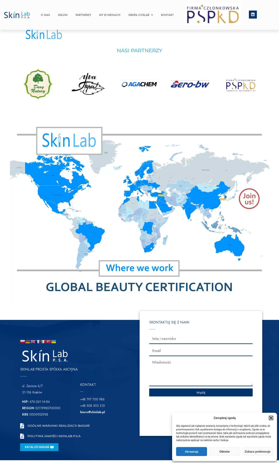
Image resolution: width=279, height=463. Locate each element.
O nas (45, 9)
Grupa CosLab (140, 9)
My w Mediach (109, 9)
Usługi (63, 9)
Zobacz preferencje (257, 451)
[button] (271, 418)
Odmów (224, 451)
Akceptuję (191, 451)
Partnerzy (83, 9)
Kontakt (167, 9)
